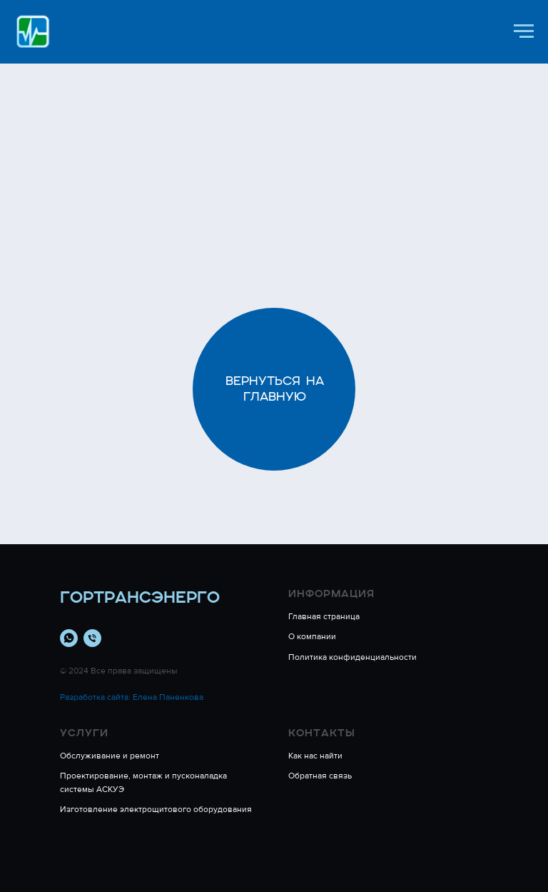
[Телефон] (92, 638)
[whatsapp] (69, 638)
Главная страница (324, 616)
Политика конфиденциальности (352, 657)
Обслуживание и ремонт (109, 756)
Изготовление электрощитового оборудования (156, 809)
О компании (312, 636)
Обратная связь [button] (320, 776)
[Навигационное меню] (524, 31)
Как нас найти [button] (315, 756)
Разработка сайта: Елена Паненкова (131, 697)
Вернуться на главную (274, 388)
